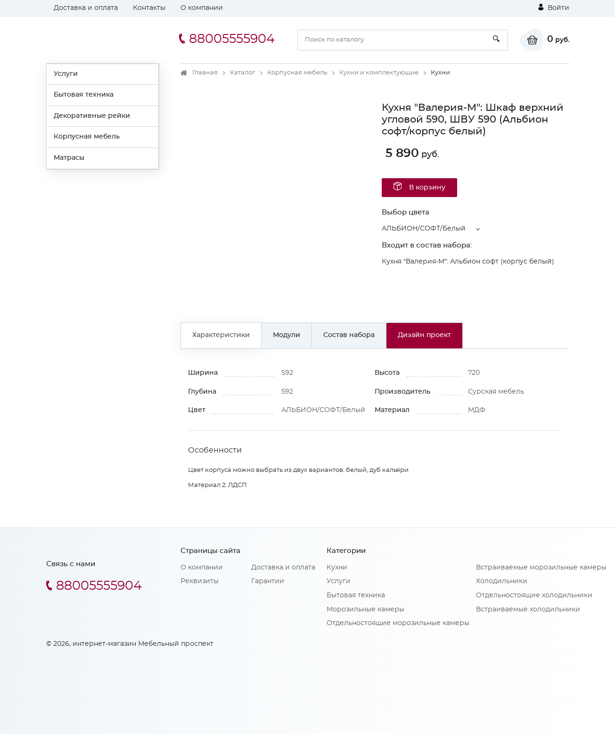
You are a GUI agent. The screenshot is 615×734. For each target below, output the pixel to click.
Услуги (66, 74)
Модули (286, 335)
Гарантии (267, 581)
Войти (553, 7)
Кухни (337, 567)
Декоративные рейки (92, 116)
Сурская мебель (496, 391)
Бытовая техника (84, 94)
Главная (205, 73)
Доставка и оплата (86, 8)
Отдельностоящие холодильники (534, 595)
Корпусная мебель (87, 136)
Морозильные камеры (365, 609)
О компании (201, 8)
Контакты (149, 8)
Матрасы (69, 158)
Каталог (242, 73)
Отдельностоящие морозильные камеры (398, 623)
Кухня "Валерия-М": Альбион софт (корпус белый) (468, 261)
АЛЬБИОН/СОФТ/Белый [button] (424, 228)
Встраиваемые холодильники (528, 609)
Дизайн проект (424, 335)
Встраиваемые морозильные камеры (541, 567)
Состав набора (349, 335)
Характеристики (221, 335)
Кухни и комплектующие (378, 73)
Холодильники (501, 581)
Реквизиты (199, 581)
